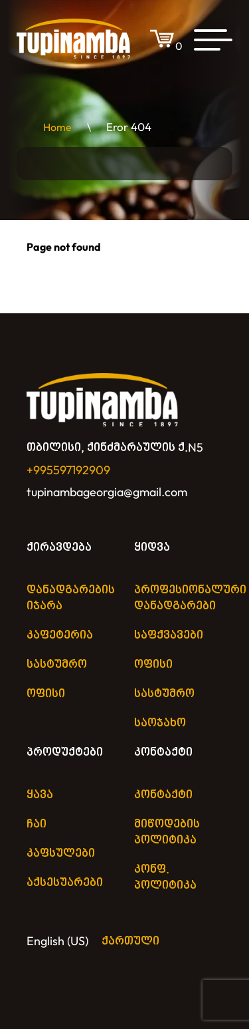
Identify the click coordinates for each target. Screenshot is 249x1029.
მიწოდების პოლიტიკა (167, 831)
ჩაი (36, 823)
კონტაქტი (163, 752)
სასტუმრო (57, 664)
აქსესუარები (65, 882)
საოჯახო (160, 722)
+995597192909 (68, 470)
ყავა (40, 794)
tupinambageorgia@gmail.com (107, 492)
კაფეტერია (60, 635)
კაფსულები (61, 853)
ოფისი (46, 693)
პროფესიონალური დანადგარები (190, 597)
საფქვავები (168, 635)
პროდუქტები (65, 752)
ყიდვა (152, 547)
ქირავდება (59, 547)
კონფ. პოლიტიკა (165, 877)
